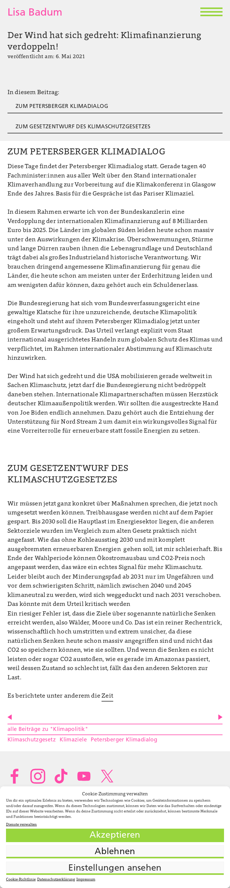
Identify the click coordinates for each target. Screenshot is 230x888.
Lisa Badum (34, 13)
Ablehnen (115, 852)
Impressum (85, 879)
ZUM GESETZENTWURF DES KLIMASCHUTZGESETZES (83, 127)
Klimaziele (73, 740)
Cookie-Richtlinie (21, 879)
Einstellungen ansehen (114, 868)
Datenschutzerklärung (56, 879)
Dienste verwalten (21, 825)
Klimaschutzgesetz (31, 740)
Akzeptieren (115, 835)
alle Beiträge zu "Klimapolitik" (47, 729)
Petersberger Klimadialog (124, 740)
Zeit (107, 696)
